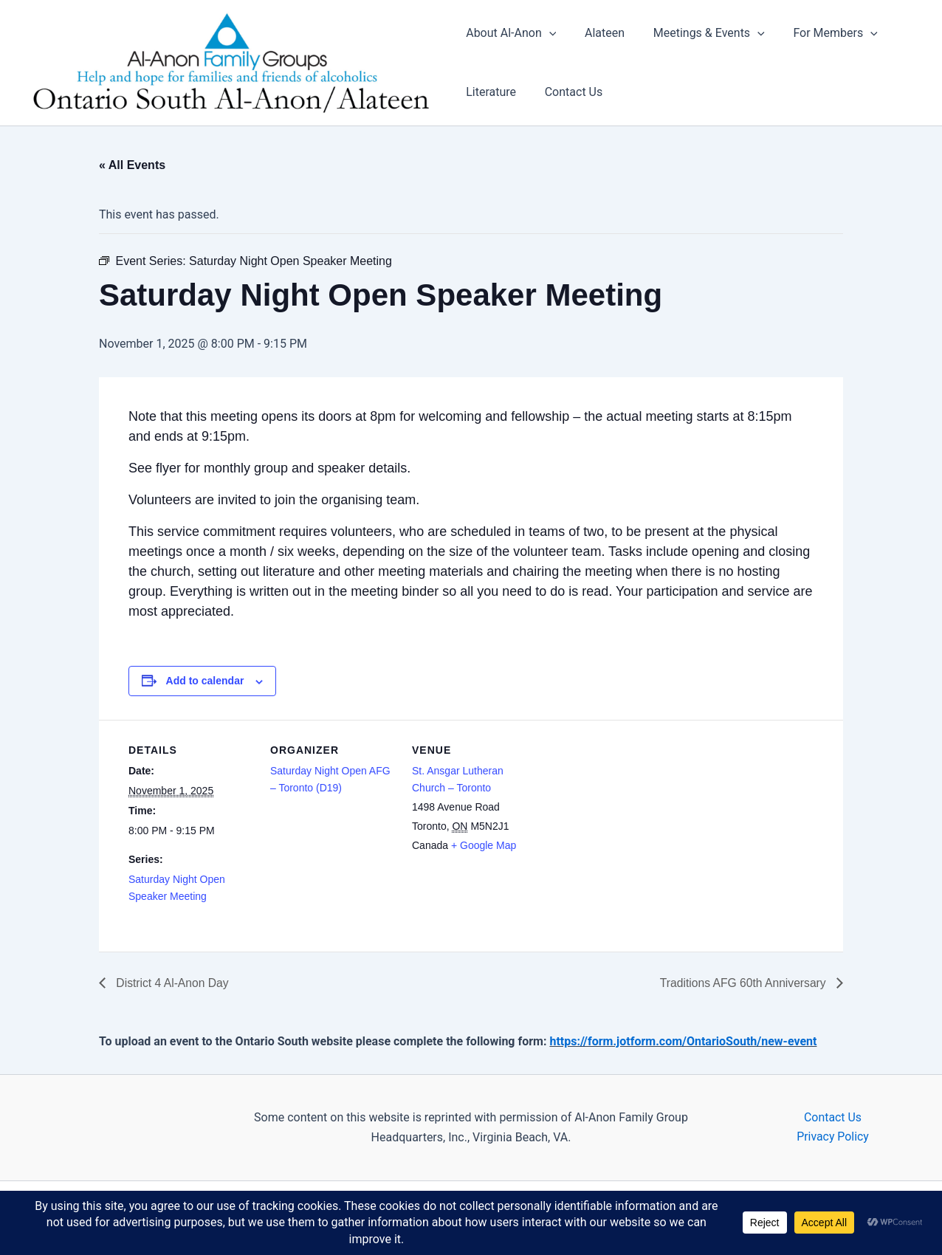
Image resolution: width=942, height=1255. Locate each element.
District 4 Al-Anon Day (172, 983)
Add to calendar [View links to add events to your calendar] (205, 681)
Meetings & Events (698, 33)
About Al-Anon (511, 33)
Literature (491, 93)
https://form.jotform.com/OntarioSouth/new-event (682, 1042)
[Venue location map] (631, 822)
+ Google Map (483, 845)
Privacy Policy (833, 1137)
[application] (549, 33)
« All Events (132, 165)
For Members (820, 33)
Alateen (599, 34)
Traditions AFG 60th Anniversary (742, 983)
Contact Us (569, 93)
